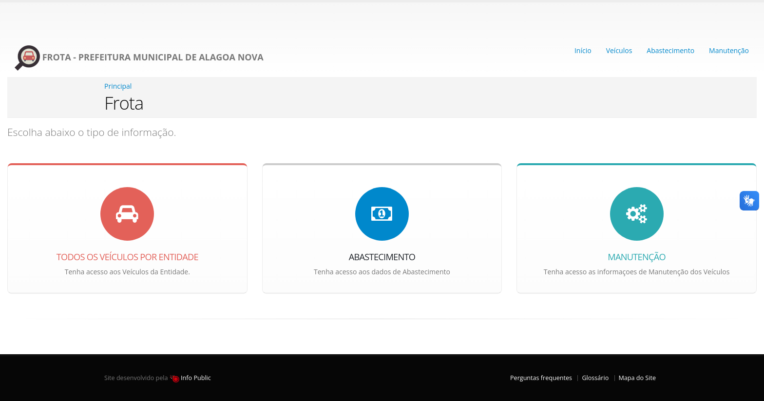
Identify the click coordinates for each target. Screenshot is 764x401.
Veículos (619, 50)
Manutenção (729, 50)
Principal (118, 86)
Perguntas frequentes (541, 378)
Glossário (595, 378)
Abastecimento (670, 50)
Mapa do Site (637, 378)
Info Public (190, 378)
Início (583, 50)
